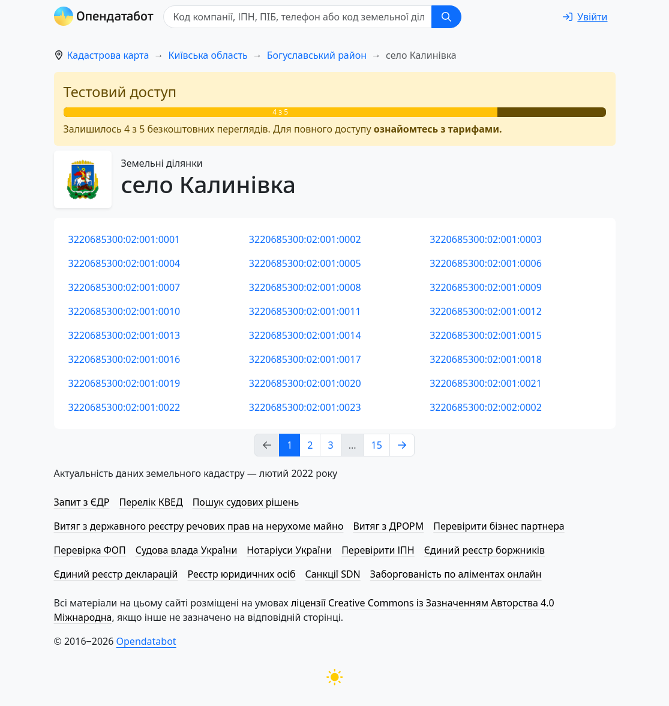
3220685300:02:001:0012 (486, 311)
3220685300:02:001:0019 (124, 383)
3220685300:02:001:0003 (486, 239)
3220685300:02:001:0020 (305, 383)
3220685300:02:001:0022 (124, 407)
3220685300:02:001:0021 (486, 383)
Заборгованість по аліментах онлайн (456, 574)
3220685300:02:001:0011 (305, 311)
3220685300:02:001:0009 (486, 287)
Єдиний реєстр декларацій (116, 574)
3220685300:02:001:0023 (305, 407)
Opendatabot (146, 641)
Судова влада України (187, 550)
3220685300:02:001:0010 (124, 311)
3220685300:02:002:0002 (486, 407)
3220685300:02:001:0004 (124, 263)
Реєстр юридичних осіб (242, 574)
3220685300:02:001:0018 (486, 359)
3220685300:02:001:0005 (305, 263)
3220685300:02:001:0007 (124, 287)
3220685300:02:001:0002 (305, 239)
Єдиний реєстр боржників (484, 550)
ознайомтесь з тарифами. (438, 129)
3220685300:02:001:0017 (305, 359)
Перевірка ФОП (90, 550)
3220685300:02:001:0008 (305, 287)
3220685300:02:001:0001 (124, 239)
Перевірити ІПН (378, 550)
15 (376, 445)
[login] (585, 16)
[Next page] (402, 445)
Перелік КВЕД (150, 502)
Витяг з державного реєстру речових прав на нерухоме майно (199, 526)
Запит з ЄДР (82, 502)
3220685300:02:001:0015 (486, 335)
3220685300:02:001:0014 (305, 335)
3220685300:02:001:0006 (486, 263)
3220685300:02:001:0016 (124, 359)
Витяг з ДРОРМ (388, 526)
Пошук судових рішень (246, 502)
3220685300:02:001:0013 (124, 335)
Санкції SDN (332, 574)
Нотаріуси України (289, 550)
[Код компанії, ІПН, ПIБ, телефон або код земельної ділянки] (297, 16)
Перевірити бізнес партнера (498, 526)
